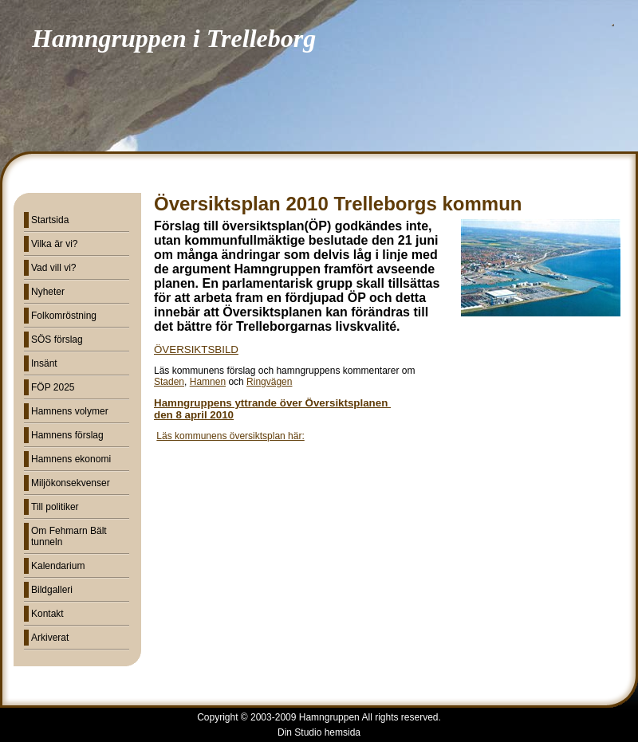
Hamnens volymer (69, 411)
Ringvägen (269, 381)
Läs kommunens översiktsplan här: (230, 436)
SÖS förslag (57, 339)
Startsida (50, 220)
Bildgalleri (52, 589)
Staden (169, 381)
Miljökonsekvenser (70, 483)
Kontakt (47, 613)
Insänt (44, 363)
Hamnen (208, 381)
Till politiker (55, 506)
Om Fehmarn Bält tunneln (69, 536)
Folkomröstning (63, 315)
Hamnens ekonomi (71, 459)
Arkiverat (50, 637)
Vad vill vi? (53, 267)
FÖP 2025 (52, 387)
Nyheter (48, 291)
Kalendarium (58, 565)
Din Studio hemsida (319, 732)
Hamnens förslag (67, 435)
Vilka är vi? (54, 243)
